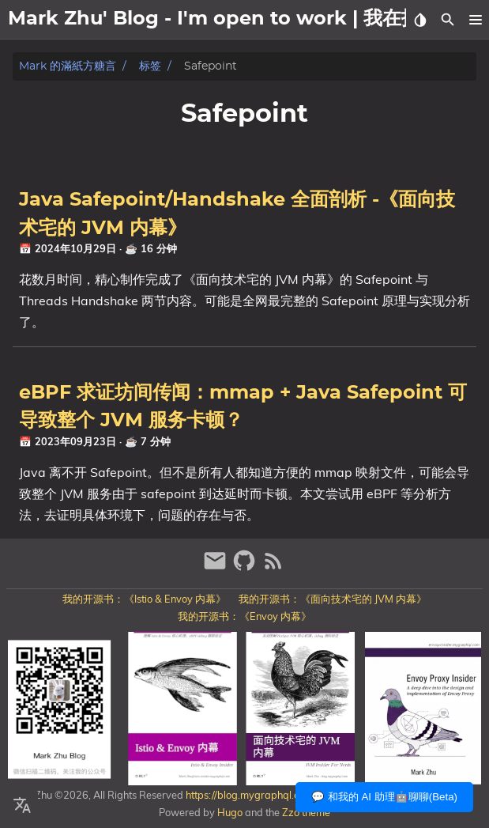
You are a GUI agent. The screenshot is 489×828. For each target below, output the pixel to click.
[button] (475, 20)
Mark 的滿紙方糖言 (67, 66)
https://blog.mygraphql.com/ (249, 794)
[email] (216, 567)
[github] (246, 567)
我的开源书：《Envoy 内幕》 (244, 616)
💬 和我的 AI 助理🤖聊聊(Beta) (384, 797)
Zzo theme (306, 812)
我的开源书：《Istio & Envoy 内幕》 (144, 598)
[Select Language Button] (22, 806)
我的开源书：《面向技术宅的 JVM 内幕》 (333, 598)
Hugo (230, 812)
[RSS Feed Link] (273, 567)
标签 (150, 66)
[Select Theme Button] (420, 20)
